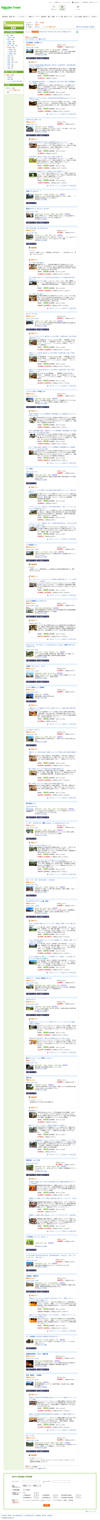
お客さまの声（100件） (33, 47)
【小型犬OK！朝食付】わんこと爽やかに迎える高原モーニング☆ (49, 171)
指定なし (37, 27)
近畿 (8, 60)
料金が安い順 (43, 31)
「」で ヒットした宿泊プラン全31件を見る (62, 972)
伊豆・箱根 (10, 45)
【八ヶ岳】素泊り (36, 294)
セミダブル (35, 1500)
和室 (65, 1500)
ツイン (49, 1500)
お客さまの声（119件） (33, 1280)
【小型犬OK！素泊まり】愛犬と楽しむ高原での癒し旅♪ (46, 157)
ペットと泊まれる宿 (13, 81)
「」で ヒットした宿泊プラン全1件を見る (62, 595)
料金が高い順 (52, 31)
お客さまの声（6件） (32, 806)
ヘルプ (50, 2)
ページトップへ (92, 1511)
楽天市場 (85, 2)
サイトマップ (66, 2)
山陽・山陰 (10, 62)
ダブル (43, 1500)
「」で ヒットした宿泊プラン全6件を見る (62, 185)
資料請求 (50, 1515)
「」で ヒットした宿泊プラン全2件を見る (62, 874)
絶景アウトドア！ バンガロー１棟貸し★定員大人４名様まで (47, 1125)
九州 (8, 66)
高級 (8, 77)
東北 (8, 39)
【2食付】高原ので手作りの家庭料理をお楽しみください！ (49, 142)
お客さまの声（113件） (33, 1440)
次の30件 (43, 39)
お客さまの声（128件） (33, 1004)
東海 (8, 58)
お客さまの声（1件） (32, 124)
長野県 (10, 54)
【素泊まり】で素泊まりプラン (40, 845)
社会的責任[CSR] (29, 1515)
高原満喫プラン (33, 1110)
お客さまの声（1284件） (33, 906)
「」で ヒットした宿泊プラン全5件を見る (62, 386)
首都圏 (9, 43)
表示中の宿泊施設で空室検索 (86, 27)
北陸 (8, 56)
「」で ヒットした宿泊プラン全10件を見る (62, 114)
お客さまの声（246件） (33, 549)
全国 (36, 22)
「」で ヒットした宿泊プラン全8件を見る (62, 798)
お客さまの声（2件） (32, 472)
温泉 (8, 79)
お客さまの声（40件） (32, 211)
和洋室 (71, 1500)
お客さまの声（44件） (32, 1163)
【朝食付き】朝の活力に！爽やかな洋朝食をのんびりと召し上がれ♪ (49, 1038)
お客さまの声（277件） (33, 1358)
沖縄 (8, 68)
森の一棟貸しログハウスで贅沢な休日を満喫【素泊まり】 (46, 769)
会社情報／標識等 (6, 1515)
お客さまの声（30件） (32, 983)
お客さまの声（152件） (33, 671)
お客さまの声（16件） (32, 692)
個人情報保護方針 (18, 1515)
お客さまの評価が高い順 (64, 31)
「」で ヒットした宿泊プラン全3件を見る (62, 308)
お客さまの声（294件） (33, 318)
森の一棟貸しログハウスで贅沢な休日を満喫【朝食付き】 (46, 783)
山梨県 (10, 52)
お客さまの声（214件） (33, 605)
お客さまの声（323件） (33, 1380)
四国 (8, 64)
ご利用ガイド (57, 2)
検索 (46, 1505)
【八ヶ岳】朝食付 (36, 262)
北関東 (9, 41)
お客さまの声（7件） (32, 396)
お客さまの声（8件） (32, 233)
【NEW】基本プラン (35, 623)
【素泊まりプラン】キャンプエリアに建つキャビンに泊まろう (48, 860)
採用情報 (38, 1515)
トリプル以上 (58, 1500)
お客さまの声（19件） (32, 884)
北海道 (9, 37)
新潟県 (10, 49)
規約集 (44, 1515)
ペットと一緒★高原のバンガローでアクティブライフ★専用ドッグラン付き (52, 1140)
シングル (27, 1500)
